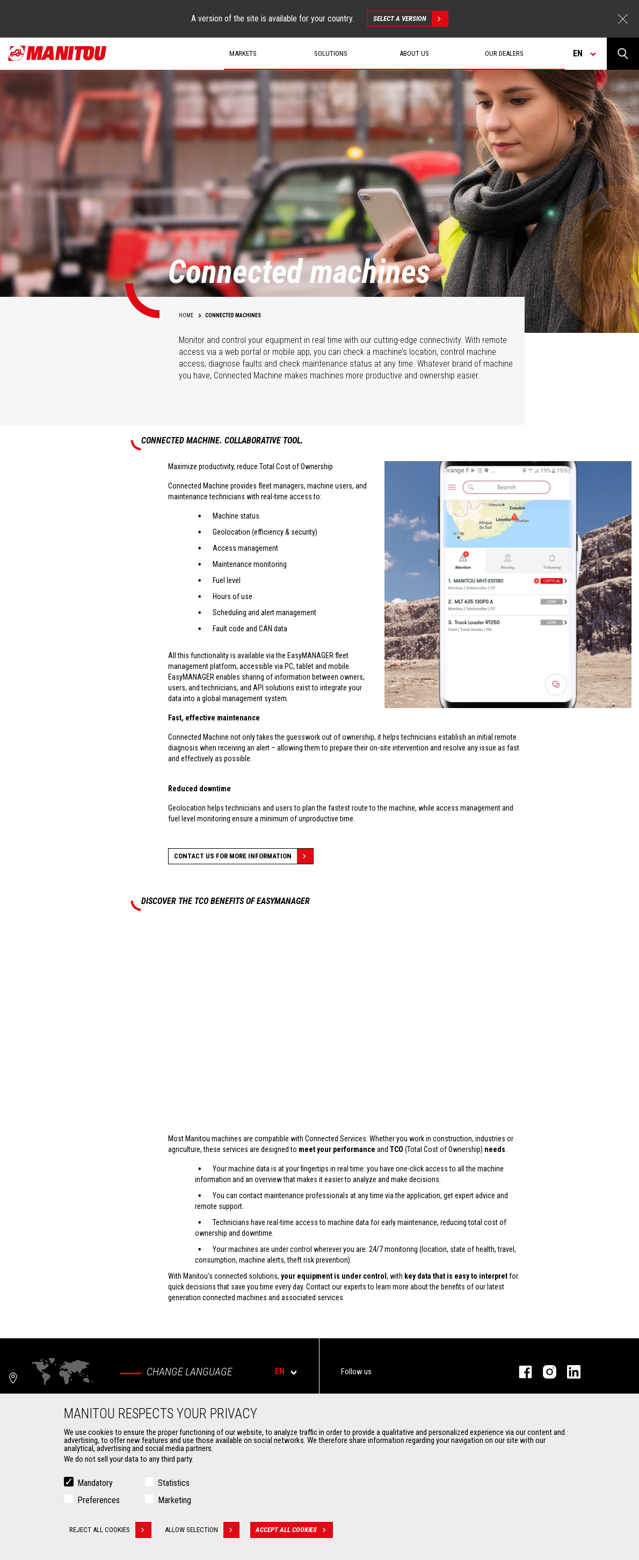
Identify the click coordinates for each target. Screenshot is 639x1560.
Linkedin (568, 1372)
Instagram (544, 1372)
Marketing (174, 1500)
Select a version (410, 18)
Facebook (520, 1372)
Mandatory (95, 1483)
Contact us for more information (243, 856)
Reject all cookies (110, 1530)
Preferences (98, 1500)
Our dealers (504, 53)
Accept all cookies (294, 1530)
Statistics (174, 1483)
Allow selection (202, 1530)
